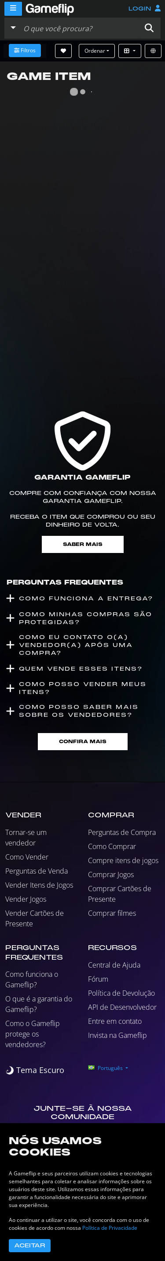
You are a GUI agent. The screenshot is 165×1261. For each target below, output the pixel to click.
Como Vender (26, 857)
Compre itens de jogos (123, 860)
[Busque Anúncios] (78, 28)
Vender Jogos (25, 899)
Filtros (25, 50)
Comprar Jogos (111, 874)
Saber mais (83, 544)
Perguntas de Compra (122, 832)
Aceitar (29, 1245)
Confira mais (82, 741)
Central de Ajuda (114, 965)
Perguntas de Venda (36, 871)
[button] (149, 28)
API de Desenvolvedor (122, 1007)
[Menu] (13, 9)
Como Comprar (112, 846)
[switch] (34, 1070)
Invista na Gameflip (117, 1035)
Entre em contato (115, 1021)
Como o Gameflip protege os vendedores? (32, 1034)
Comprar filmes (112, 913)
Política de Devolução (121, 993)
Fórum (98, 979)
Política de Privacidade (109, 1228)
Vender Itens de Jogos (39, 885)
